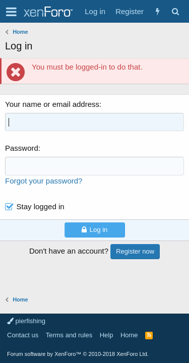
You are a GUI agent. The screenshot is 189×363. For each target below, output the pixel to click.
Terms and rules (69, 335)
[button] (11, 12)
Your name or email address (52, 104)
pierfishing (26, 321)
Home (129, 335)
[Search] (175, 11)
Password (21, 148)
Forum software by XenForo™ (78, 354)
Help (106, 335)
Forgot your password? (43, 180)
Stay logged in (41, 206)
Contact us (22, 335)
